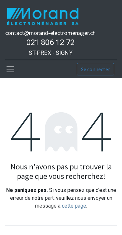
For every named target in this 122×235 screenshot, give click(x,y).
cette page (74, 206)
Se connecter (95, 69)
